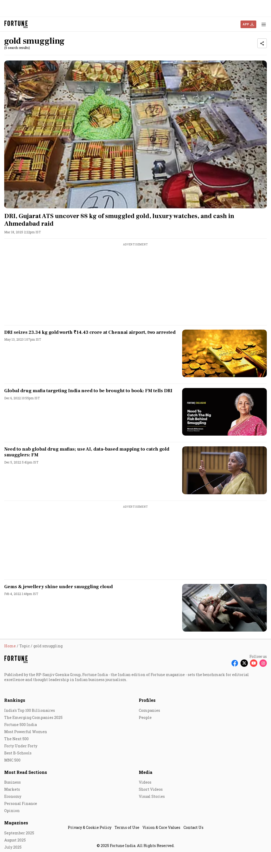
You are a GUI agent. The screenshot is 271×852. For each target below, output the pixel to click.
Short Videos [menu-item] (151, 789)
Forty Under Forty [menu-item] (20, 745)
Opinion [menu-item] (12, 810)
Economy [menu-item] (12, 796)
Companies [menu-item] (149, 710)
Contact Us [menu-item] (193, 827)
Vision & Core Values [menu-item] (161, 827)
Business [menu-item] (12, 782)
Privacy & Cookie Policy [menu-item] (89, 827)
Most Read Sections (25, 772)
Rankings (14, 700)
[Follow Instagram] (263, 663)
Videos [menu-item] (145, 782)
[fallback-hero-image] (135, 134)
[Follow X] (244, 663)
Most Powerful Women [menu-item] (25, 731)
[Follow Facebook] (234, 663)
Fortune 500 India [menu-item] (20, 724)
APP (246, 24)
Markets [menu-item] (12, 789)
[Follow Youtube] (253, 663)
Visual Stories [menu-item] (152, 796)
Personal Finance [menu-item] (20, 803)
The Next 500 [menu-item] (16, 738)
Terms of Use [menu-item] (127, 827)
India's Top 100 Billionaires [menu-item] (29, 710)
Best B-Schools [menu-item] (18, 752)
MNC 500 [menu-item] (12, 760)
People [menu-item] (145, 717)
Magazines (16, 822)
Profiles (147, 700)
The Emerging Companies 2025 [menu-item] (33, 717)
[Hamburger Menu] (263, 24)
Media (145, 772)
